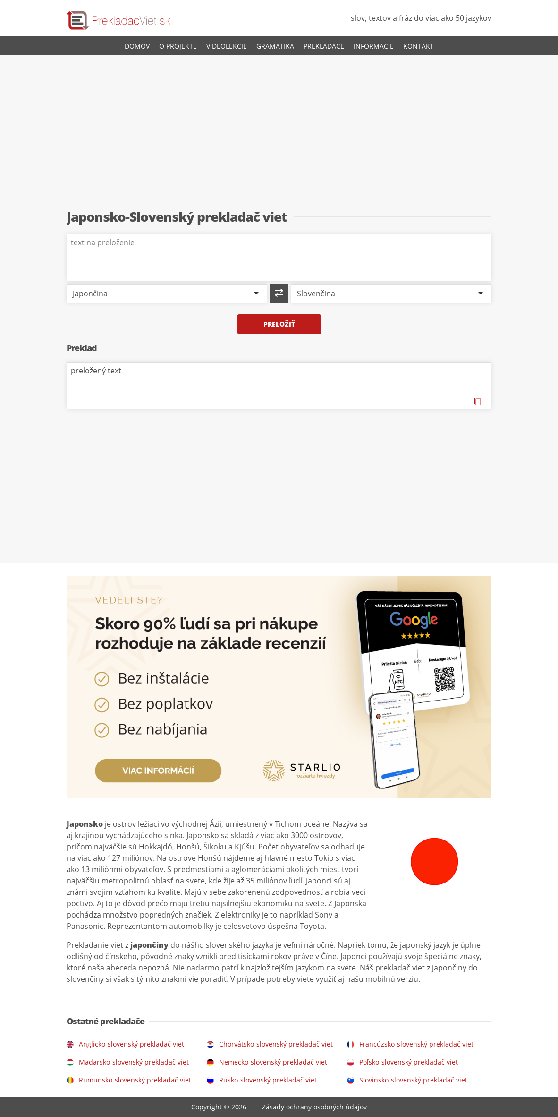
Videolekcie (226, 46)
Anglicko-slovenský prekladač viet (131, 1043)
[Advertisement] (279, 133)
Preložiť (279, 324)
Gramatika (275, 46)
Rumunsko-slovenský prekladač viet (135, 1079)
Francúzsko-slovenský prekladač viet (416, 1043)
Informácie (374, 46)
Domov (137, 46)
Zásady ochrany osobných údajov (314, 1106)
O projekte (178, 46)
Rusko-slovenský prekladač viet (268, 1079)
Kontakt (418, 46)
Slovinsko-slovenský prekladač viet (413, 1079)
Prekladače (324, 46)
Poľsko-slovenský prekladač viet (408, 1061)
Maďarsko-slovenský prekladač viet (134, 1061)
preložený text (279, 385)
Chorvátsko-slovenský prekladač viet (276, 1043)
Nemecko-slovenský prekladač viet (273, 1061)
